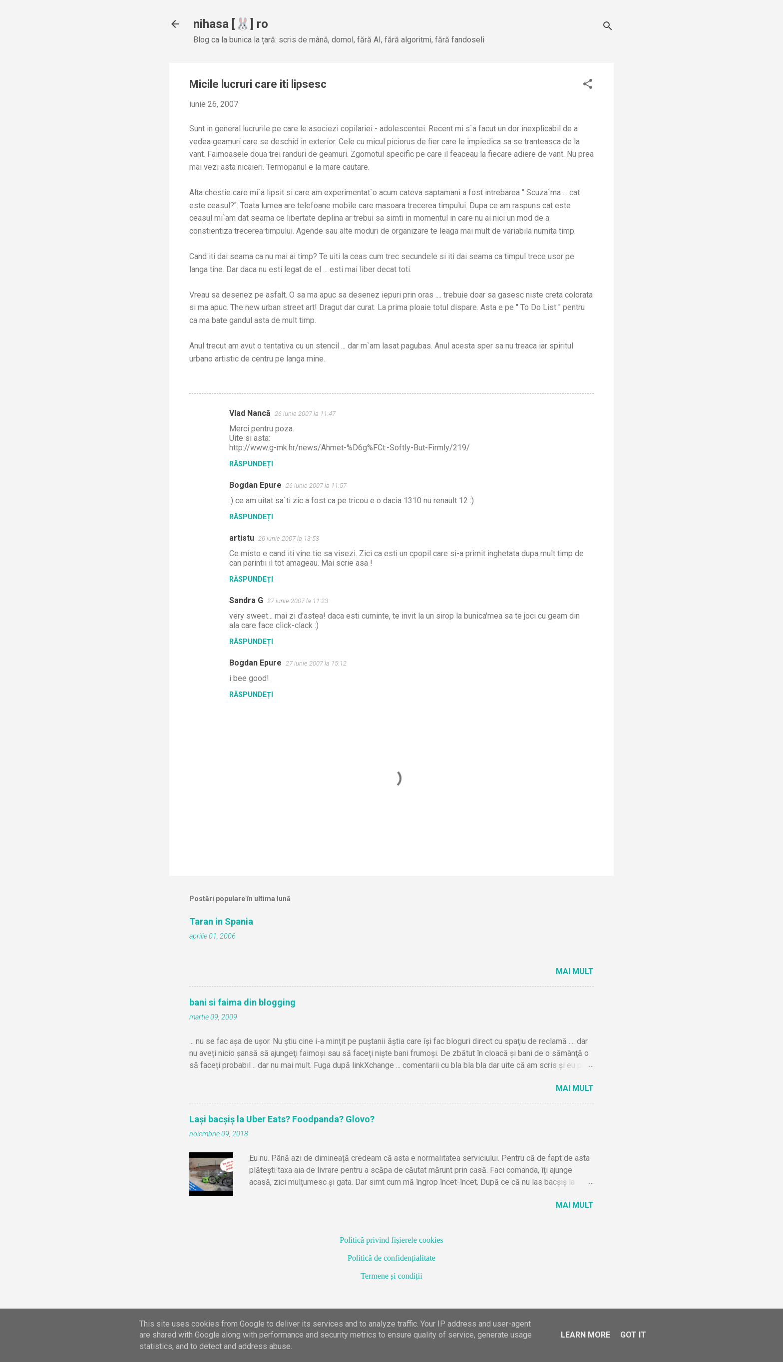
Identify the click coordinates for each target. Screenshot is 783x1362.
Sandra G (246, 600)
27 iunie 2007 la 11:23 (297, 601)
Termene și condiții (391, 1276)
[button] (588, 85)
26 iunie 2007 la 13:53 (288, 538)
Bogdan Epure (255, 485)
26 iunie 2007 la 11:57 (316, 485)
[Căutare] (608, 27)
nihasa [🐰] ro (230, 24)
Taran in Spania (221, 921)
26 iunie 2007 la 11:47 (305, 413)
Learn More (585, 1335)
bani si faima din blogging (242, 1002)
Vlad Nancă (250, 413)
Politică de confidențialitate (391, 1258)
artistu (241, 538)
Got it (633, 1335)
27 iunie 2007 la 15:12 (316, 663)
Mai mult (575, 971)
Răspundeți (251, 464)
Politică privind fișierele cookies (391, 1240)
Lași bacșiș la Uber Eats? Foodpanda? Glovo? (282, 1119)
